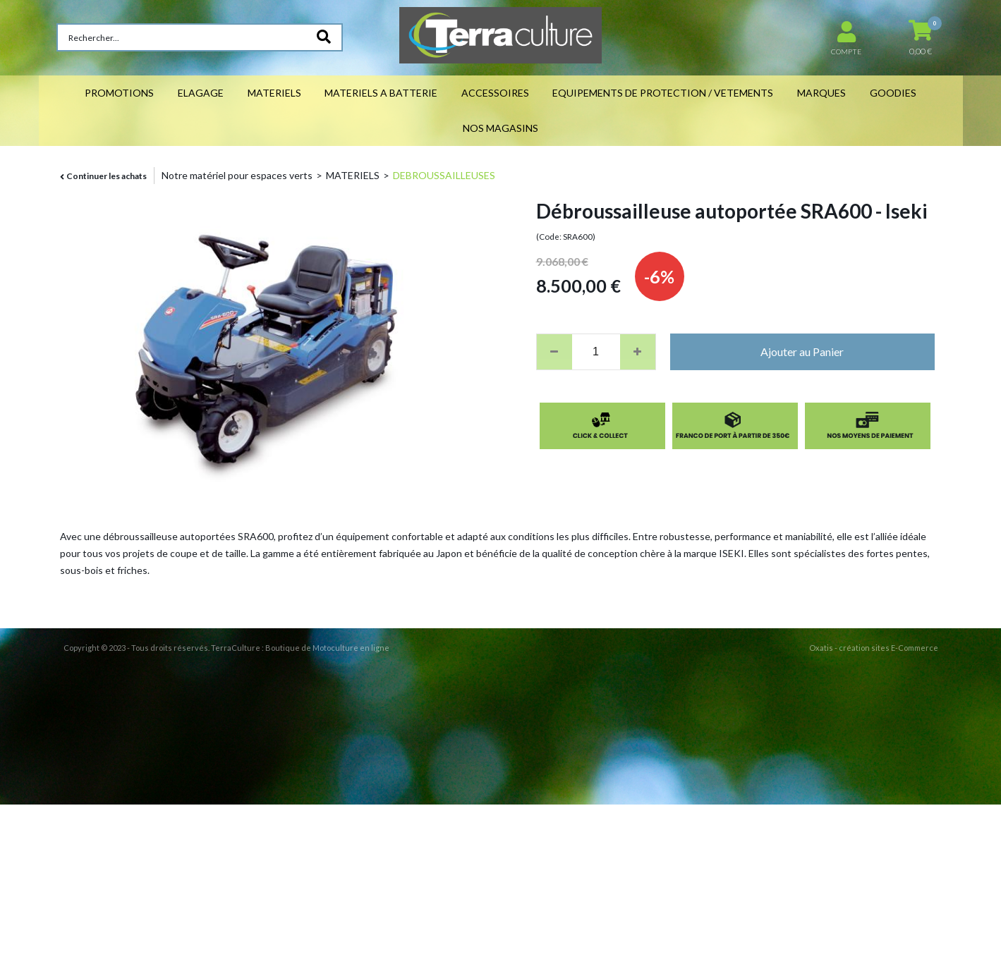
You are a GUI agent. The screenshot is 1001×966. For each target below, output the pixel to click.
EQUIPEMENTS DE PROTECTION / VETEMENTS (662, 93)
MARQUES (821, 93)
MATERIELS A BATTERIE (380, 93)
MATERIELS (274, 93)
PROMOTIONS (119, 93)
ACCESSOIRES (495, 93)
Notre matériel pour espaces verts (237, 175)
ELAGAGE (201, 93)
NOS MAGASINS (500, 128)
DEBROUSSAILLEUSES (444, 175)
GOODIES (893, 93)
